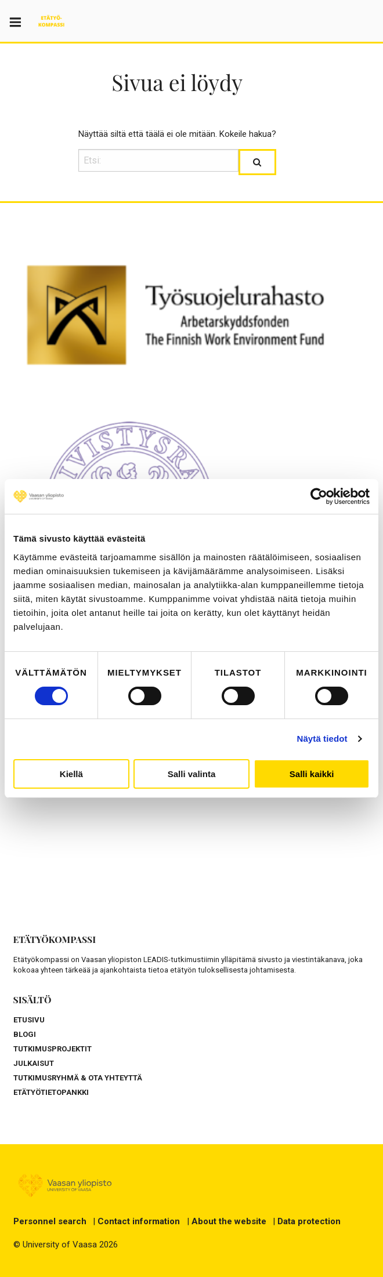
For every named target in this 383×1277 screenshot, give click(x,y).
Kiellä (71, 774)
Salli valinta (192, 774)
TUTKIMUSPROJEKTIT (52, 1048)
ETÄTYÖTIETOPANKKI (51, 1092)
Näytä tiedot (322, 738)
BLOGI (24, 1034)
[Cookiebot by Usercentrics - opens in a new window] (319, 496)
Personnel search (49, 1221)
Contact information (138, 1221)
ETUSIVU (29, 1019)
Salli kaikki (312, 774)
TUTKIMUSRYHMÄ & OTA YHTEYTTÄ (77, 1077)
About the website (229, 1221)
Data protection (309, 1221)
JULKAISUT (33, 1063)
